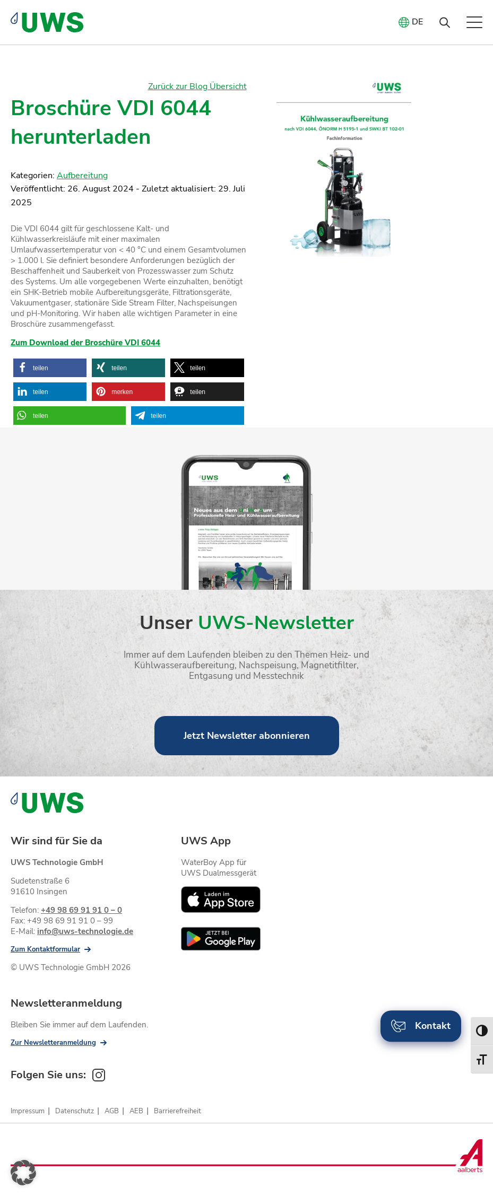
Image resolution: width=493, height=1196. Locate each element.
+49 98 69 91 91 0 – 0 (81, 910)
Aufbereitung (82, 175)
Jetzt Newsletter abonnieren (247, 735)
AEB (136, 1111)
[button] (50, 368)
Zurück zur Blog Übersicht (197, 86)
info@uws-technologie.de (85, 931)
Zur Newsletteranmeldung (53, 1042)
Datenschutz (74, 1111)
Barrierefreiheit (177, 1111)
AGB (112, 1111)
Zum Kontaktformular (45, 949)
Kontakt (421, 1026)
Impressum (28, 1111)
